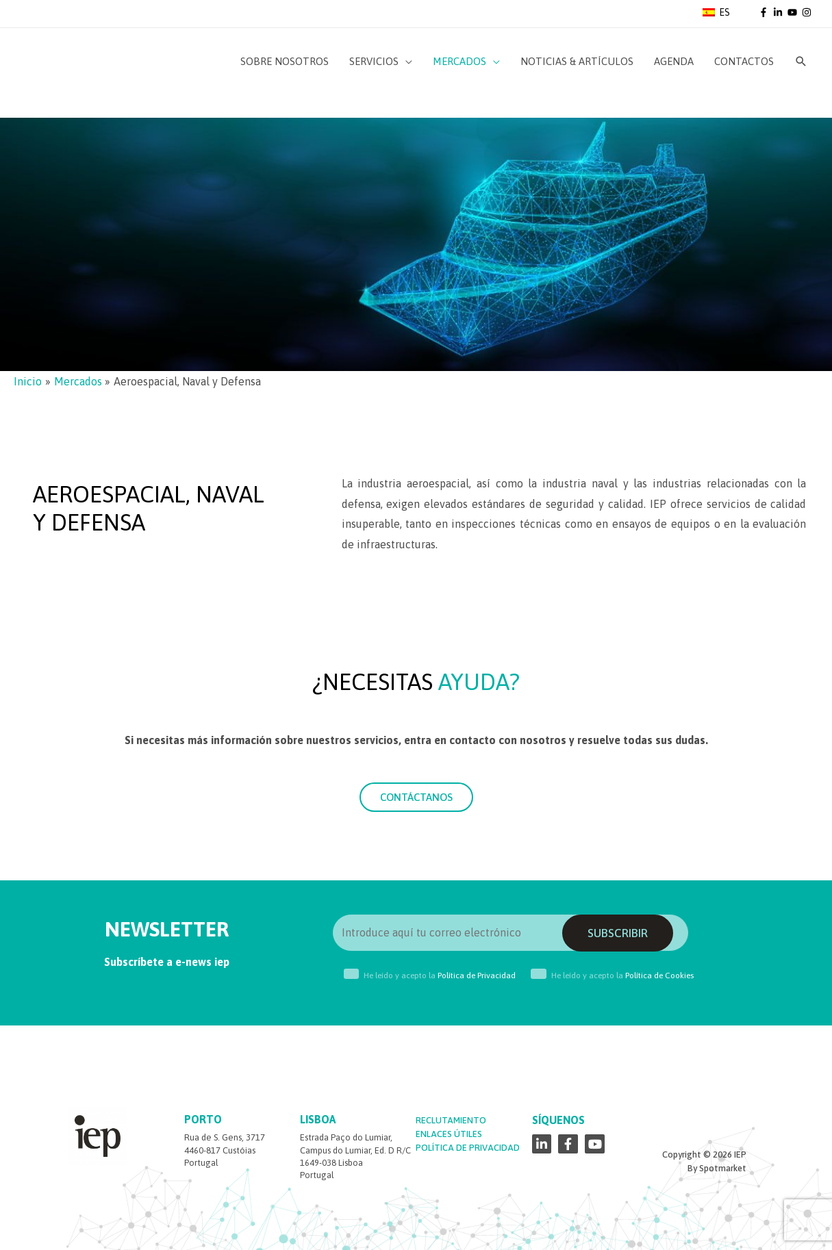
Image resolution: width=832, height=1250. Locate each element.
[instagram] (808, 12)
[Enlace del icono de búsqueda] (801, 61)
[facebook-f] (765, 12)
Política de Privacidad (477, 975)
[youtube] (793, 12)
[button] (416, 797)
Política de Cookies (659, 975)
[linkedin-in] (779, 12)
